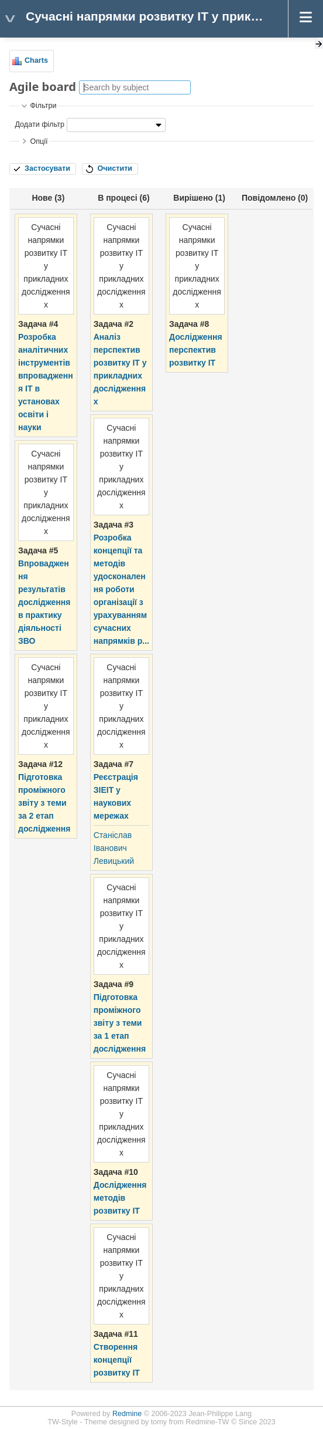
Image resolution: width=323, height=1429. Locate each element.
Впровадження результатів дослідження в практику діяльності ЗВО (44, 602)
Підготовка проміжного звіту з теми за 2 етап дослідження (44, 802)
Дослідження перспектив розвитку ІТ (195, 349)
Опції (38, 141)
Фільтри (43, 106)
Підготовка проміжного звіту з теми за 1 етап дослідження (120, 1022)
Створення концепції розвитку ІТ (117, 1359)
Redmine (127, 1414)
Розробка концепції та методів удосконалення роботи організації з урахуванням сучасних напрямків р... (121, 589)
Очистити (114, 168)
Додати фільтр (39, 124)
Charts (36, 60)
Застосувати (47, 168)
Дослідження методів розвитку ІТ (120, 1197)
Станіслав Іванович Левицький (114, 848)
